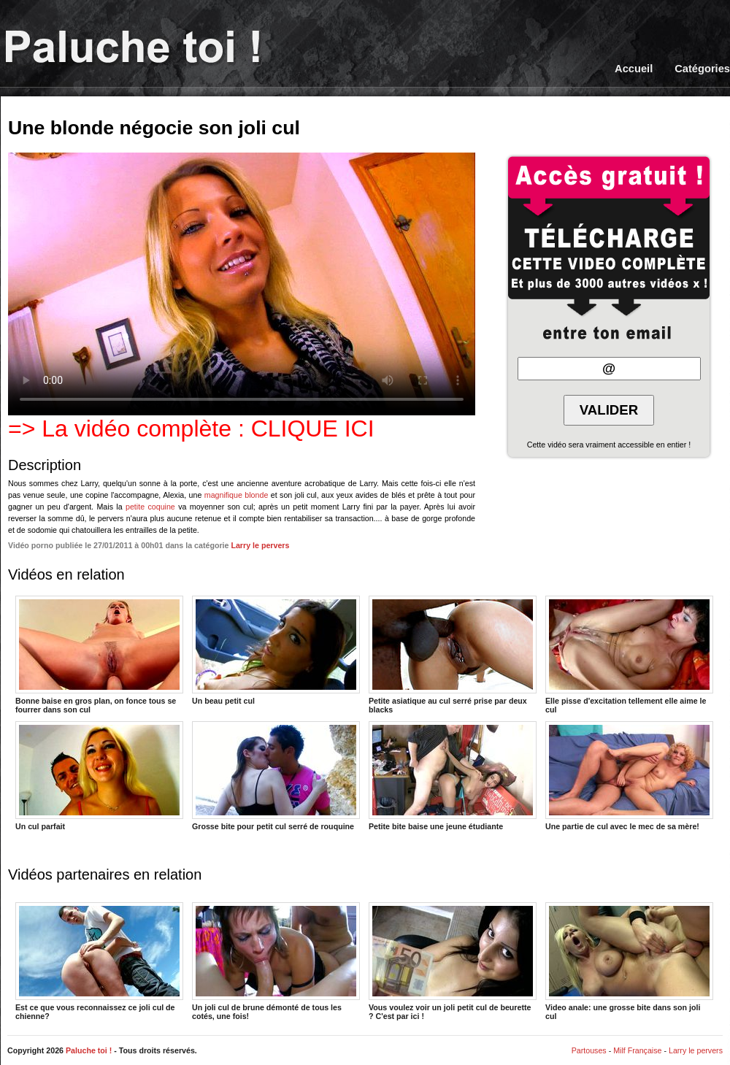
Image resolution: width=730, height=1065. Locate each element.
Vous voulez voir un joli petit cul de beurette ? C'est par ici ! (453, 960)
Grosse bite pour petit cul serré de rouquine (276, 776)
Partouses (589, 1050)
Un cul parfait (99, 776)
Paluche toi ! (89, 1050)
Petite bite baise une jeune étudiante (453, 776)
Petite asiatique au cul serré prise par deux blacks (453, 654)
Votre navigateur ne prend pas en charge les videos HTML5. (241, 284)
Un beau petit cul (276, 650)
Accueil (634, 68)
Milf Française (637, 1050)
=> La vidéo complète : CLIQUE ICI (191, 428)
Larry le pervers (260, 545)
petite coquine (150, 506)
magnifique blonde (236, 495)
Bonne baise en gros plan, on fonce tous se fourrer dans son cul (99, 654)
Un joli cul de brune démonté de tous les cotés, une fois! (276, 960)
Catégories (702, 68)
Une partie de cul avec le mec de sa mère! (629, 776)
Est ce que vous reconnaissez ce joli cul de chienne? (99, 960)
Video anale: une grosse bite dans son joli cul (629, 960)
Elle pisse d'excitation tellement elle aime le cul (629, 654)
